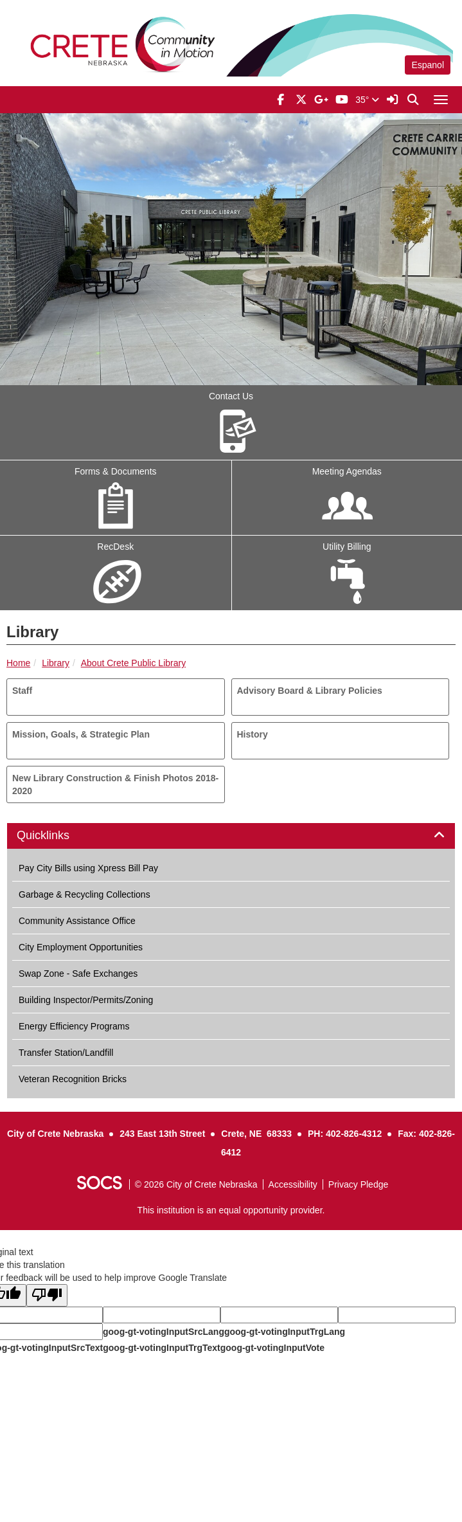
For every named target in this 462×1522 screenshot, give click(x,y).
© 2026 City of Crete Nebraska (196, 1184)
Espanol (427, 65)
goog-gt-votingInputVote (272, 1348)
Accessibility (293, 1184)
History (252, 734)
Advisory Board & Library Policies (309, 690)
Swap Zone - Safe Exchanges (78, 973)
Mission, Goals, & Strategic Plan (81, 734)
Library (55, 663)
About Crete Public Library (133, 663)
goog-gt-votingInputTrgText (161, 1348)
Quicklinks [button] (57, 835)
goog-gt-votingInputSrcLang (163, 1332)
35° (367, 100)
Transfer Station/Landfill (66, 1052)
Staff (22, 690)
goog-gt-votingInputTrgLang (284, 1332)
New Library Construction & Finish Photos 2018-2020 (115, 784)
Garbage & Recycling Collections (84, 894)
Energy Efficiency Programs (74, 1026)
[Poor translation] (46, 1295)
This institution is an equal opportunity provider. (231, 1210)
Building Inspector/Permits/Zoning (86, 1000)
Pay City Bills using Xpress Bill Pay (88, 868)
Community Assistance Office (77, 921)
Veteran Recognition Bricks (73, 1079)
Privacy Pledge (358, 1184)
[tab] (231, 836)
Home (18, 663)
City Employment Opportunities (81, 947)
